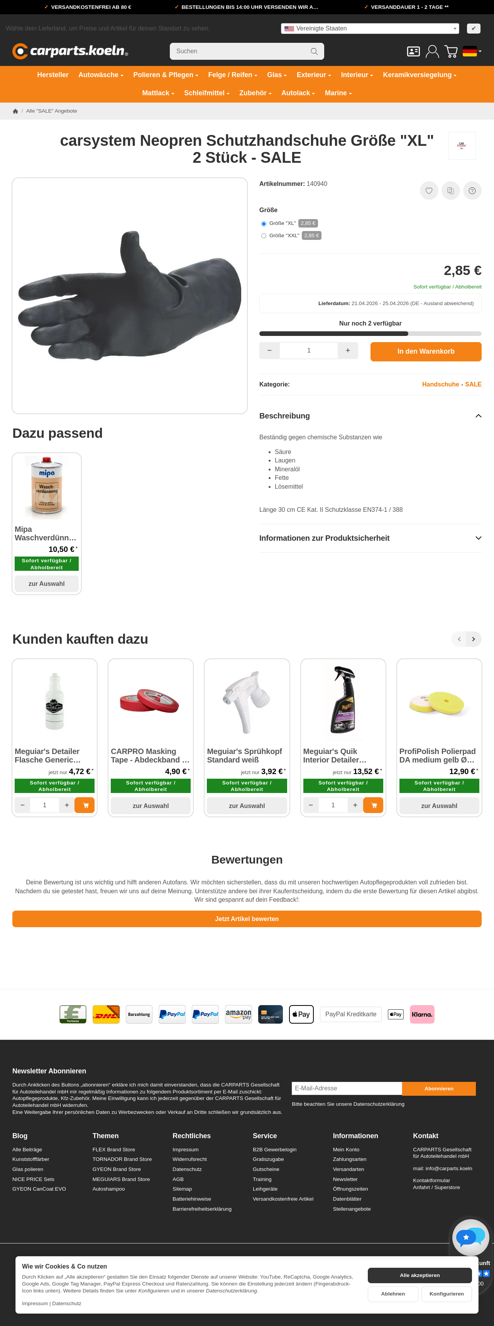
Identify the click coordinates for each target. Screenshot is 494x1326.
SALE (473, 384)
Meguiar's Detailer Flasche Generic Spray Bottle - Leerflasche (47, 755)
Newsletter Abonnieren (49, 1071)
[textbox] (370, 29)
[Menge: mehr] (348, 350)
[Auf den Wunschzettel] (429, 190)
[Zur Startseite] (70, 51)
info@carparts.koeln (449, 1168)
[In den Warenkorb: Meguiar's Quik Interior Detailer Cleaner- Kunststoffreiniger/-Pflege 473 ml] (373, 805)
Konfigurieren (447, 1294)
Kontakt (425, 1136)
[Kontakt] (413, 51)
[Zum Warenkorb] (451, 51)
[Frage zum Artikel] (472, 190)
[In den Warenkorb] (426, 351)
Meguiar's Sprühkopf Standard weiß (244, 755)
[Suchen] (247, 51)
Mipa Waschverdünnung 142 (47, 533)
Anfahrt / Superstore (436, 1187)
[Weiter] (474, 639)
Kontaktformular (431, 1180)
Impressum (35, 1303)
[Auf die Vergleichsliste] (451, 190)
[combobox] (370, 28)
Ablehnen (393, 1294)
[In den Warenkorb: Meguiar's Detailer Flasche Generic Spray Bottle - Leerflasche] (84, 805)
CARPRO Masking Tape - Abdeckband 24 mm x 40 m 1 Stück (150, 755)
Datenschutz (66, 1303)
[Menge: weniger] (269, 350)
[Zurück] (459, 639)
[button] (370, 416)
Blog (19, 1136)
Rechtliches (192, 1136)
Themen (106, 1136)
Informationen (355, 1136)
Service (265, 1136)
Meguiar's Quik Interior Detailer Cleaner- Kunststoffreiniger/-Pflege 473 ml (338, 755)
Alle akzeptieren (420, 1275)
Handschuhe (440, 384)
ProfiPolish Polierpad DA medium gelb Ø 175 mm (437, 755)
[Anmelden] (432, 51)
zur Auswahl (47, 583)
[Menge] (309, 350)
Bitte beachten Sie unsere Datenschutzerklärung (348, 1104)
